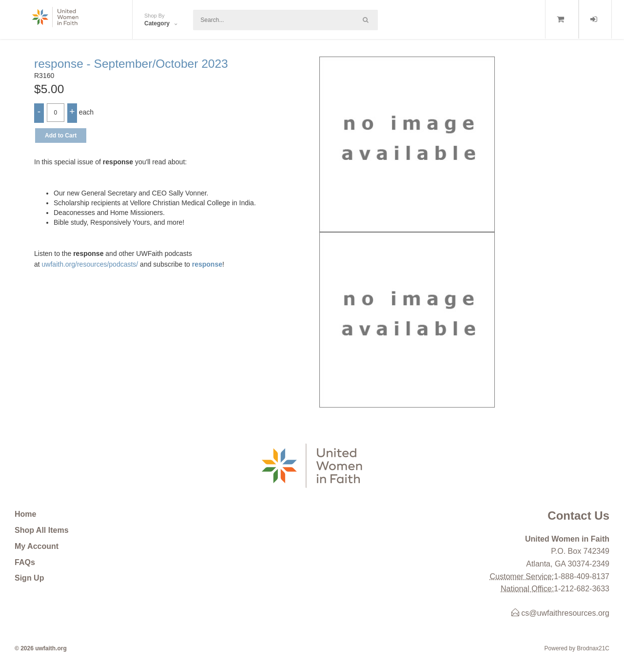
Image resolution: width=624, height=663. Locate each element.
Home (25, 514)
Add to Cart (61, 135)
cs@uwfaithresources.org (560, 613)
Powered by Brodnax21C (577, 648)
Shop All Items (42, 530)
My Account (36, 546)
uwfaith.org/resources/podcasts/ (90, 264)
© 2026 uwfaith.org (41, 648)
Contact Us (578, 515)
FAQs (25, 562)
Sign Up (29, 578)
